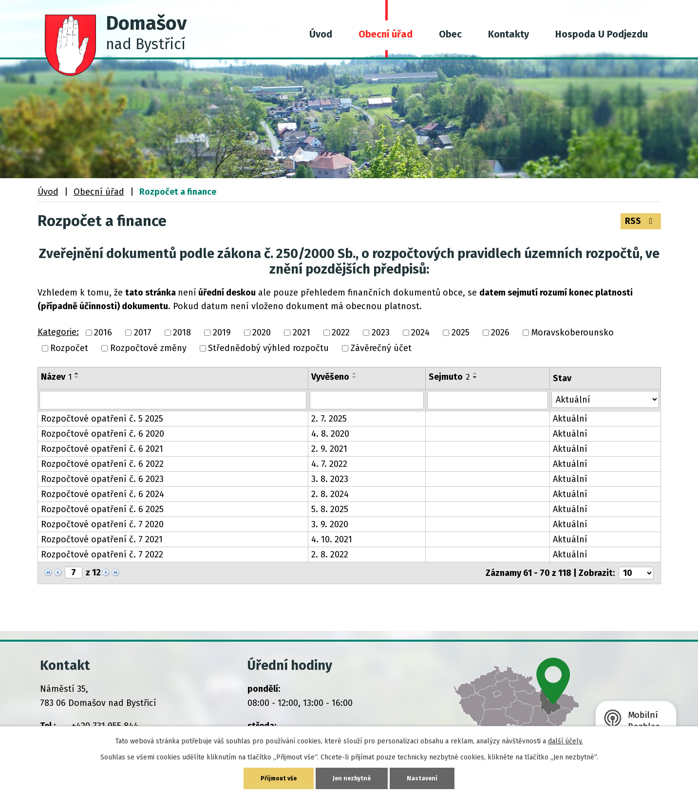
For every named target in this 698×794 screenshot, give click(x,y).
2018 (182, 332)
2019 (222, 332)
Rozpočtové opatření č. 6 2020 (102, 433)
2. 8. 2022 (329, 554)
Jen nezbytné (353, 778)
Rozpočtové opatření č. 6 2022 (102, 463)
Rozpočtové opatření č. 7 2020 (102, 523)
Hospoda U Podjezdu (601, 34)
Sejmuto (449, 375)
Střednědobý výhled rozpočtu (268, 347)
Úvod (320, 34)
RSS (640, 221)
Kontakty (508, 34)
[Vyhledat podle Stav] (605, 398)
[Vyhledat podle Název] (173, 399)
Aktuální (570, 418)
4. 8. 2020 (330, 433)
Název (56, 375)
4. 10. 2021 (331, 539)
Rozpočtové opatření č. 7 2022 (102, 554)
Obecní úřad (385, 34)
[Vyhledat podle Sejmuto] (487, 399)
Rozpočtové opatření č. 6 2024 (102, 493)
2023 (381, 332)
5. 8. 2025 (329, 508)
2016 (103, 332)
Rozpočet (69, 347)
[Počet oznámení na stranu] (636, 572)
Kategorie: (58, 331)
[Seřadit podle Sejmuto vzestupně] (475, 372)
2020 (261, 332)
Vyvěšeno (330, 375)
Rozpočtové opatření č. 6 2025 (102, 508)
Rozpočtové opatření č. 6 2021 (102, 448)
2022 (341, 332)
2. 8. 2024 (330, 493)
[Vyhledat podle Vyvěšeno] (366, 399)
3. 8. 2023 (329, 478)
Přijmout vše (276, 778)
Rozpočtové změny (148, 347)
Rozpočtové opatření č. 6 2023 (102, 478)
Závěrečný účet (381, 347)
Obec (450, 34)
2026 (500, 332)
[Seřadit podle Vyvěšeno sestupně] (354, 376)
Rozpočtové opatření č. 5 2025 (102, 418)
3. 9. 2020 (329, 523)
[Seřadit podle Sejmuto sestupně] (475, 376)
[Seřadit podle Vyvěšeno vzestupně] (354, 372)
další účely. (565, 740)
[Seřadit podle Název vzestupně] (77, 372)
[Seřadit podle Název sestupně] (77, 376)
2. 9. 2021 (329, 448)
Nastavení (426, 778)
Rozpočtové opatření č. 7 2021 (102, 539)
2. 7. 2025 (329, 418)
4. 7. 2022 (329, 463)
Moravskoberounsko (572, 332)
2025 (461, 332)
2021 (301, 332)
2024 (420, 332)
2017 (142, 332)
